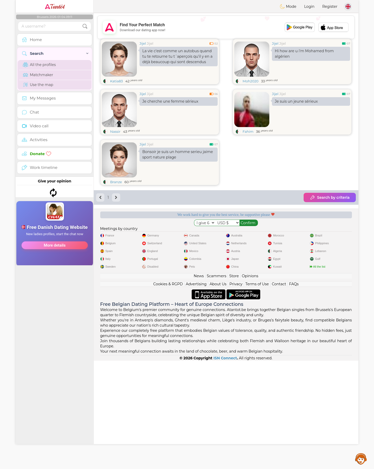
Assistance (361, 458)
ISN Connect (225, 466)
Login (309, 6)
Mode (288, 6)
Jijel (142, 43)
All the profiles (39, 64)
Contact (279, 392)
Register (329, 6)
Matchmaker (38, 74)
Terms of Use (257, 392)
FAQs (294, 392)
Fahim (248, 131)
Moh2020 (250, 81)
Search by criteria (330, 197)
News (199, 384)
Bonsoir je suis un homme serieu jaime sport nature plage (177, 154)
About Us (218, 392)
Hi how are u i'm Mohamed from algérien (304, 54)
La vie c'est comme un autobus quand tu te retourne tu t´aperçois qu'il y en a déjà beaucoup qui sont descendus (177, 56)
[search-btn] (85, 26)
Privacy (235, 392)
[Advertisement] (55, 208)
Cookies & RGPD (168, 392)
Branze (116, 182)
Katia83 (116, 81)
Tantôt (54, 6)
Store (234, 384)
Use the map (38, 84)
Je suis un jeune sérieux (296, 101)
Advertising (196, 392)
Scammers (216, 384)
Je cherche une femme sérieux (170, 101)
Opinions (250, 384)
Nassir (115, 131)
